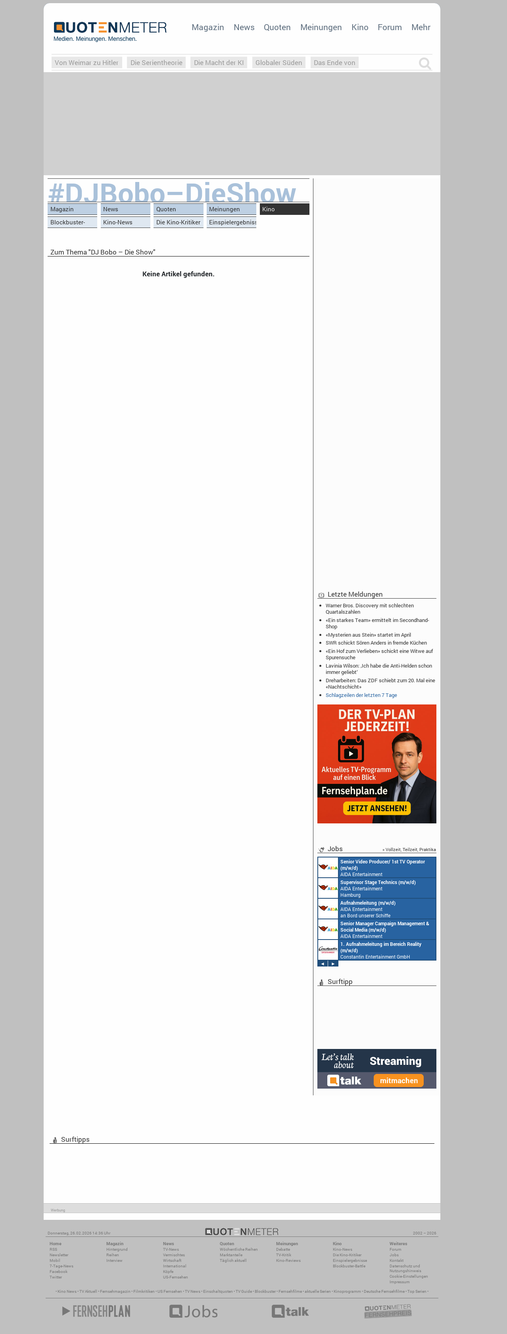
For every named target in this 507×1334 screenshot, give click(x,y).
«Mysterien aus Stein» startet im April (368, 634)
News (244, 27)
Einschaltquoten (218, 1291)
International (174, 1266)
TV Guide (244, 1291)
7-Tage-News (61, 1266)
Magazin (208, 27)
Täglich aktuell (233, 1260)
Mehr (420, 27)
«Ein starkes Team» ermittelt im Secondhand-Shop (377, 623)
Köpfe (168, 1271)
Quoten (277, 27)
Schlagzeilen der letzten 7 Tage (361, 695)
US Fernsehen (169, 1291)
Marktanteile (231, 1254)
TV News (192, 1291)
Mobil (55, 1260)
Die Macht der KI (219, 62)
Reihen (112, 1254)
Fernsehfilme (290, 1291)
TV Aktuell (88, 1291)
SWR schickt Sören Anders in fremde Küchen (376, 642)
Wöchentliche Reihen (239, 1249)
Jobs (394, 1254)
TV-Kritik (283, 1254)
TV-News (171, 1249)
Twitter (56, 1277)
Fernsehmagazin (115, 1291)
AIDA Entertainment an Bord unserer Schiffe (371, 867)
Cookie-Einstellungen (409, 1276)
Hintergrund (117, 1249)
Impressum (400, 1281)
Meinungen (321, 27)
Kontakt (396, 1260)
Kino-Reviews (288, 1260)
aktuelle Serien (318, 1291)
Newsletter (59, 1254)
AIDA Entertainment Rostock (373, 929)
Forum (390, 27)
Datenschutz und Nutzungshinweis (405, 1268)
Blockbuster (265, 1291)
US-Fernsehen (175, 1277)
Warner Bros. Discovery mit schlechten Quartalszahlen (370, 608)
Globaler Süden (278, 62)
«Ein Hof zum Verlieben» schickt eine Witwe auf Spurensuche (379, 654)
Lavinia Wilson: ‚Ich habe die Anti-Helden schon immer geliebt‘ (379, 669)
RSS (53, 1249)
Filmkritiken (144, 1291)
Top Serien (416, 1291)
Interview (114, 1260)
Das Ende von (334, 62)
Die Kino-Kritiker (178, 222)
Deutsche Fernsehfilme (384, 1291)
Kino (360, 27)
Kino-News (118, 222)
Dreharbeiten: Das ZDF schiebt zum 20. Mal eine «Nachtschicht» (380, 683)
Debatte (283, 1249)
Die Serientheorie (156, 62)
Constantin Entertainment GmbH (369, 950)
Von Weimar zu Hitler (87, 62)
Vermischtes (174, 1254)
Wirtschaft (172, 1260)
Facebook (58, 1271)
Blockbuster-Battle (67, 223)
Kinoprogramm (347, 1291)
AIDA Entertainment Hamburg (367, 888)
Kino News (67, 1291)
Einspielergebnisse (232, 222)
